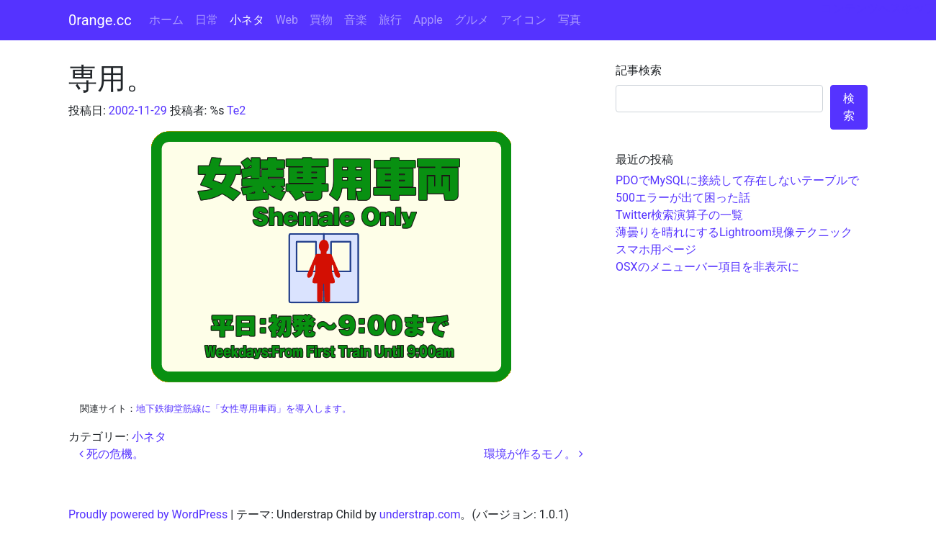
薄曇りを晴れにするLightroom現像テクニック (734, 232)
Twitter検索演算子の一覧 (679, 215)
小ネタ (247, 20)
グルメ (471, 20)
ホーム (166, 20)
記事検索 (639, 70)
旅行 (390, 20)
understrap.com (420, 514)
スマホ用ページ (656, 249)
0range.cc (100, 20)
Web (287, 20)
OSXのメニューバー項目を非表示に (707, 267)
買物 (321, 20)
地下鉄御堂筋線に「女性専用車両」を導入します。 (243, 408)
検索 (849, 106)
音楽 (355, 20)
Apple (428, 20)
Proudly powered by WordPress (148, 514)
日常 (206, 20)
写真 (569, 20)
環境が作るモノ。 (533, 454)
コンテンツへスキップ (878, 8)
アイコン (523, 20)
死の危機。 (111, 454)
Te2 (236, 110)
